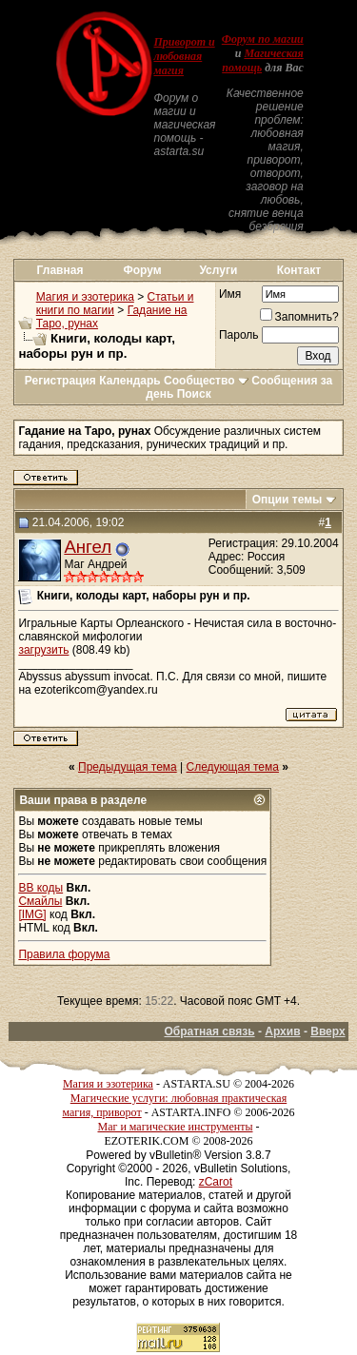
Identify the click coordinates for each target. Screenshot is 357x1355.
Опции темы (287, 499)
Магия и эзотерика (85, 297)
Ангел (87, 547)
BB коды (40, 887)
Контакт (299, 270)
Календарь (130, 380)
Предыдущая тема (127, 767)
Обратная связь (209, 1031)
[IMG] (32, 914)
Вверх (327, 1031)
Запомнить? (299, 317)
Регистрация (60, 380)
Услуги (218, 270)
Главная (60, 270)
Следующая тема (233, 767)
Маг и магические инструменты (175, 1126)
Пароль (239, 335)
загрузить (43, 650)
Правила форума (63, 954)
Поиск (194, 394)
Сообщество (206, 380)
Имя (230, 294)
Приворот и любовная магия (183, 56)
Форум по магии (263, 39)
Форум (143, 270)
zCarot (215, 1181)
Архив (282, 1031)
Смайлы (40, 901)
